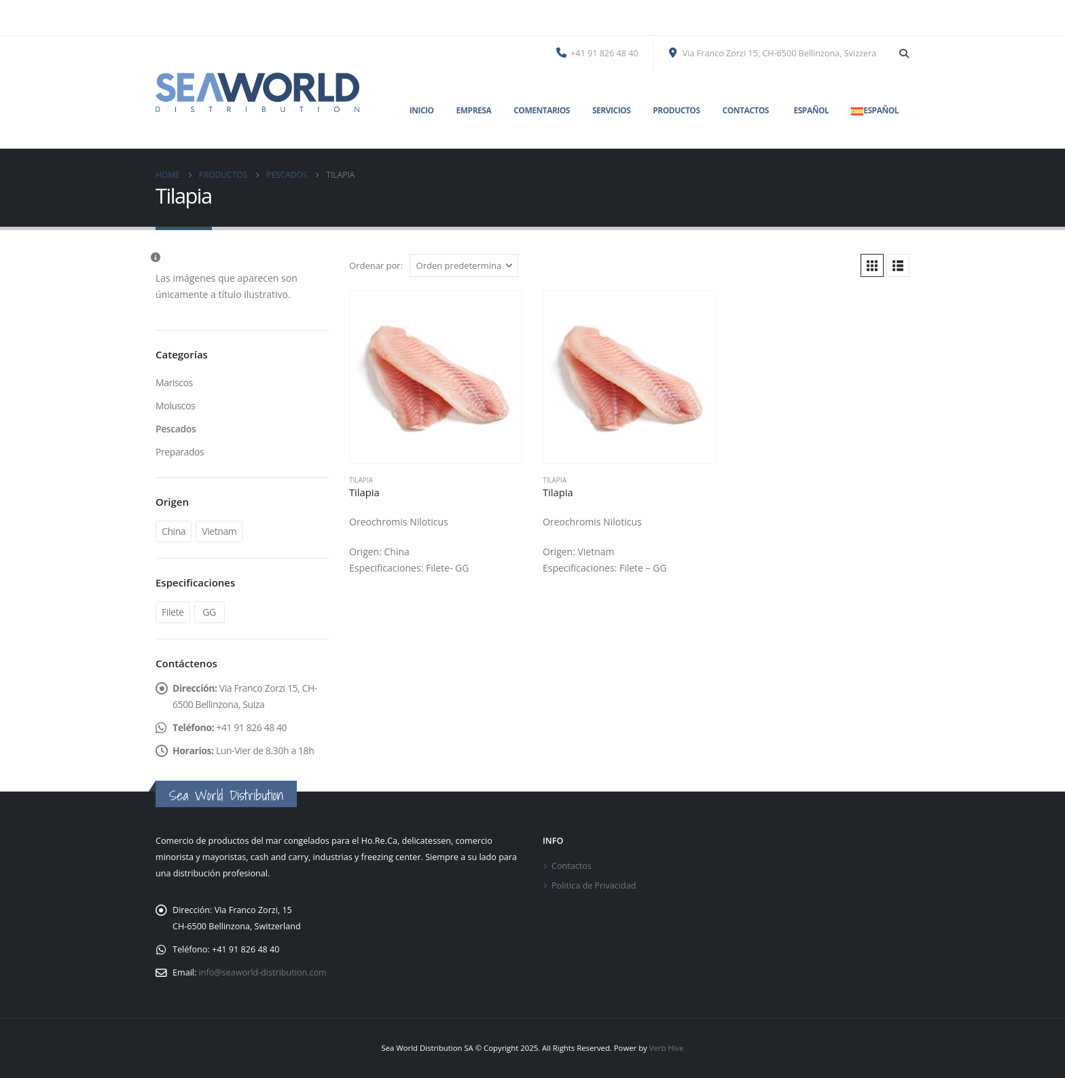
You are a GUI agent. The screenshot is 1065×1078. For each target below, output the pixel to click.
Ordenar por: (376, 265)
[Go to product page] (436, 377)
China (173, 531)
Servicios (611, 110)
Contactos (746, 110)
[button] (903, 53)
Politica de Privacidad (594, 885)
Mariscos (174, 382)
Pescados (176, 428)
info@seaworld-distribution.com (263, 972)
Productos (676, 110)
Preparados (180, 451)
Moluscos (175, 405)
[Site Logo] (257, 92)
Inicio (422, 110)
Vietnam (219, 531)
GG (209, 612)
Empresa (474, 110)
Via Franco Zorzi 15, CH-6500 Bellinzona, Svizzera (773, 53)
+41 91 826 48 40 (597, 53)
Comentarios (541, 110)
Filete (173, 612)
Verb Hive (666, 1048)
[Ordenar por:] (464, 265)
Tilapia (361, 480)
